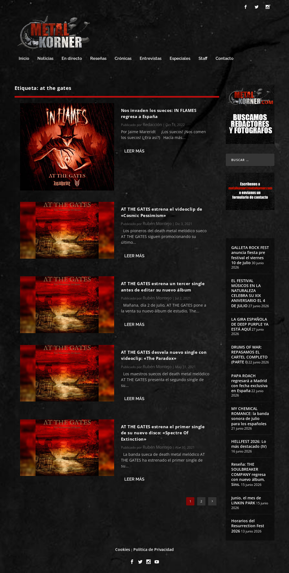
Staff (203, 57)
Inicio (24, 57)
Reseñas (98, 57)
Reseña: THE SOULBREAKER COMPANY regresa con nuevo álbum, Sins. (248, 473)
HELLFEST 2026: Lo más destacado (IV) (248, 443)
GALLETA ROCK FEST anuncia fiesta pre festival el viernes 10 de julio (250, 254)
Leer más (134, 150)
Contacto (224, 57)
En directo (72, 57)
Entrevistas (150, 57)
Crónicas (123, 57)
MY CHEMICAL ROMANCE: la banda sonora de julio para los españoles (250, 415)
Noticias (45, 57)
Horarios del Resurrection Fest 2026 (247, 524)
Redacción (152, 123)
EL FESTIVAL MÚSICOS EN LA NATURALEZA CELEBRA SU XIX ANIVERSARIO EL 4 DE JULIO (248, 292)
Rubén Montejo (157, 222)
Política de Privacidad (153, 548)
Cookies (122, 548)
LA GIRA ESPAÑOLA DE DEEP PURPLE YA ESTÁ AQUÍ (249, 323)
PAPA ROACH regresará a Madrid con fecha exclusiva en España (249, 382)
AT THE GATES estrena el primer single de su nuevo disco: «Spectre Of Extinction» (163, 432)
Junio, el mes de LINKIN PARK (246, 499)
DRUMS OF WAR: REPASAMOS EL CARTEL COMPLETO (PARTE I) (249, 354)
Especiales (180, 57)
